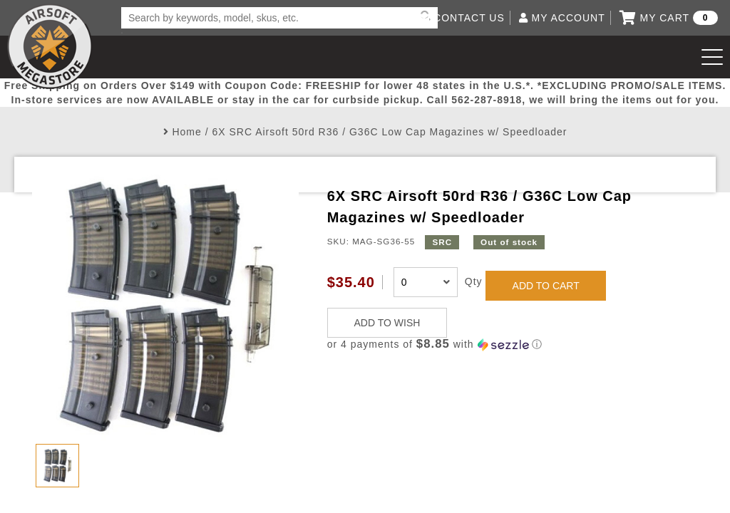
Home (186, 132)
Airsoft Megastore (50, 46)
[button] (512, 344)
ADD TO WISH (387, 322)
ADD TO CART (546, 285)
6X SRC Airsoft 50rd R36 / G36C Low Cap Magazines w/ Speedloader (389, 132)
